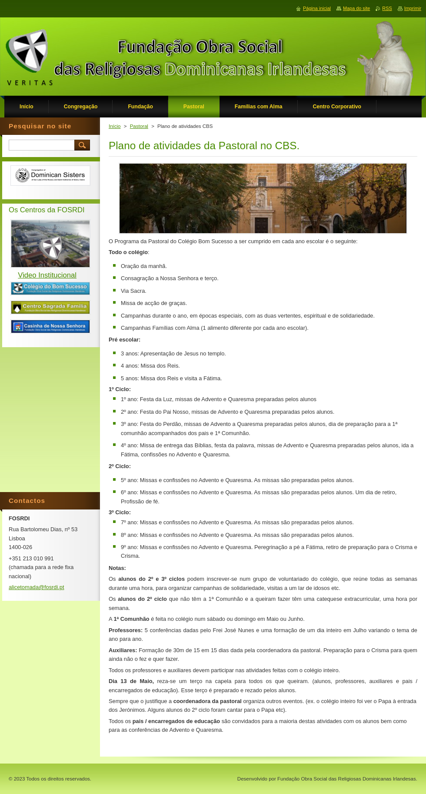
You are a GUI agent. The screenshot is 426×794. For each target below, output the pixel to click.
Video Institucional (47, 275)
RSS (387, 8)
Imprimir (412, 8)
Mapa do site (356, 8)
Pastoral (139, 126)
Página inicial (317, 8)
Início (115, 126)
